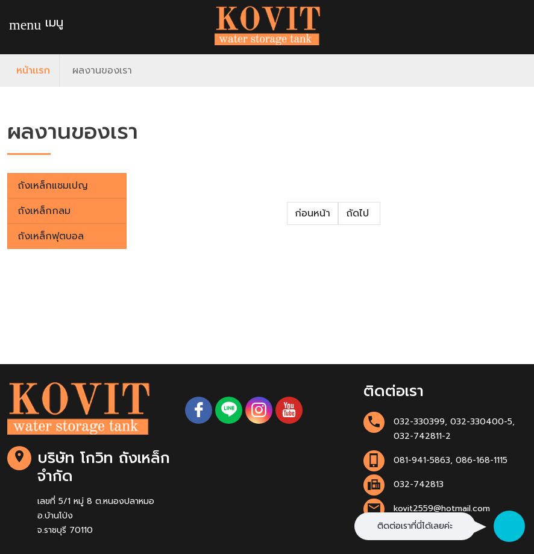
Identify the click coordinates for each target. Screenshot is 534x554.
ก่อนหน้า (312, 213)
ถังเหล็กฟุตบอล (50, 236)
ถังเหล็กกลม (44, 211)
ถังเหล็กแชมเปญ (52, 185)
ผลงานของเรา (102, 70)
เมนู (36, 23)
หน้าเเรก (33, 70)
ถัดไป (359, 213)
